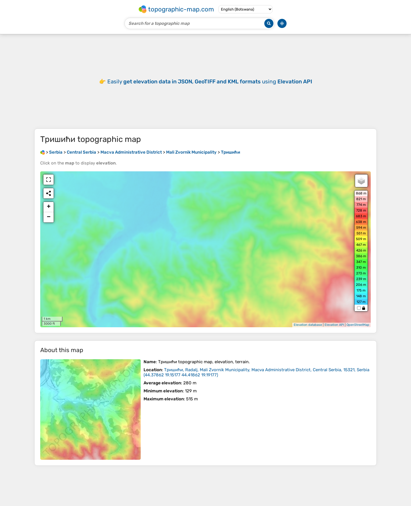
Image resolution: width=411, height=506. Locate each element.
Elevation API (334, 325)
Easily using (209, 81)
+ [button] (49, 207)
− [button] (49, 217)
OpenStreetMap (357, 325)
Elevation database (308, 325)
